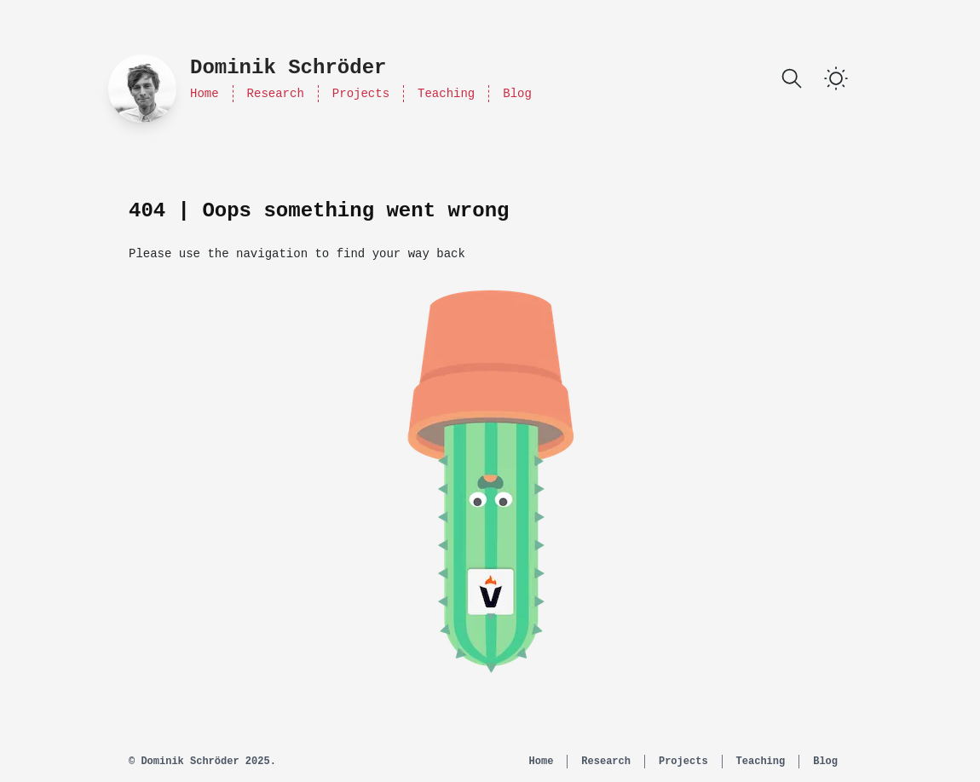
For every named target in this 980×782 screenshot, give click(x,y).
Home (204, 94)
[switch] (836, 78)
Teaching (446, 94)
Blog (517, 94)
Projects (360, 94)
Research (275, 94)
